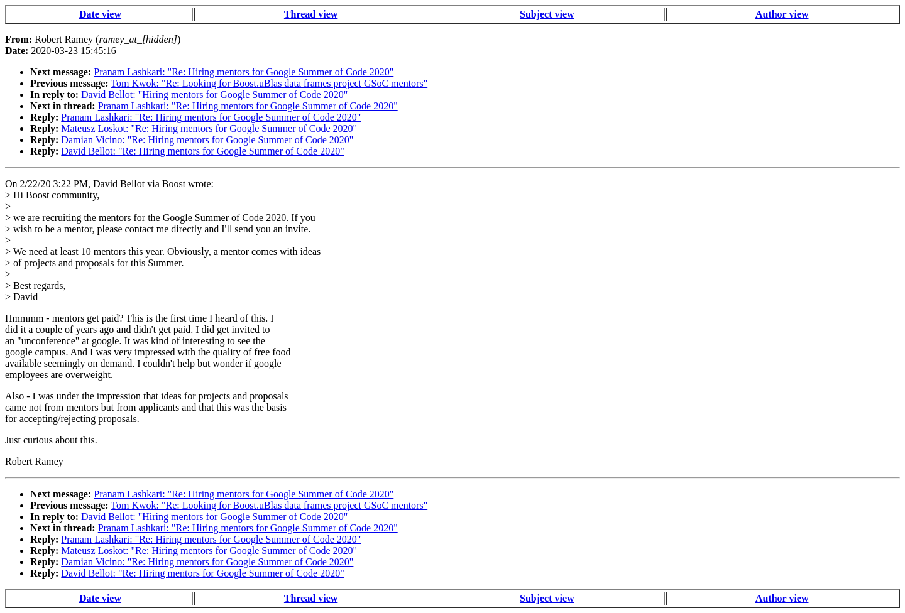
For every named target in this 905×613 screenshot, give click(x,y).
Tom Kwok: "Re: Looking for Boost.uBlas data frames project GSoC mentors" (269, 83)
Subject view (547, 14)
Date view (100, 14)
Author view (782, 14)
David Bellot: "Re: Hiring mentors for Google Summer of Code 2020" (202, 151)
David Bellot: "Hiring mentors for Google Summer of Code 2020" (214, 94)
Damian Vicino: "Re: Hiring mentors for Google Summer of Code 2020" (207, 139)
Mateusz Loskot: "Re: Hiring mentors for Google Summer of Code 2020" (209, 128)
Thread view (310, 14)
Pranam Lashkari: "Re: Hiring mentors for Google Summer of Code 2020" (243, 72)
